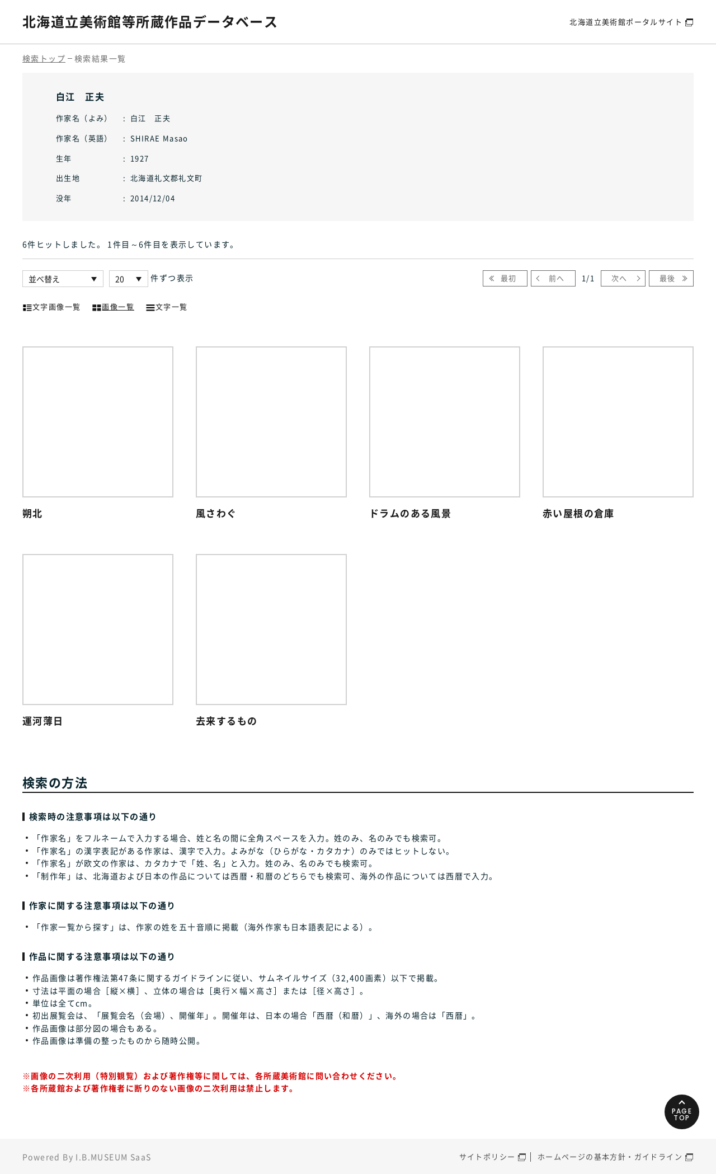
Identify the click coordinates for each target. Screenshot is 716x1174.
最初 (509, 278)
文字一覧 (166, 305)
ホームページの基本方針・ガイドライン (610, 1156)
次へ (619, 278)
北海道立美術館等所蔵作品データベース (150, 21)
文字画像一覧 (51, 305)
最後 (668, 278)
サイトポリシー (487, 1156)
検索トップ (43, 58)
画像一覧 (113, 305)
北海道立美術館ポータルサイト (625, 21)
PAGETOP (682, 1114)
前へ (557, 278)
